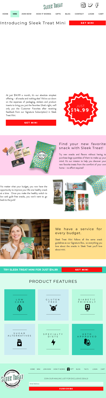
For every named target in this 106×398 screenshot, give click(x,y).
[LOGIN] (95, 369)
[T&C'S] (86, 369)
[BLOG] (78, 369)
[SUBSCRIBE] (66, 389)
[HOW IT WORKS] (59, 369)
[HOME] (32, 369)
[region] (19, 305)
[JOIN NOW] (47, 369)
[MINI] (38, 369)
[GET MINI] (87, 23)
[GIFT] (70, 369)
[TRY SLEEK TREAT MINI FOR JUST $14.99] (31, 270)
